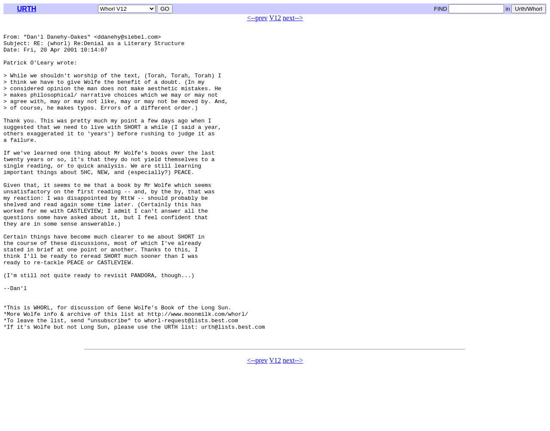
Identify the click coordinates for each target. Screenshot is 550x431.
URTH (26, 8)
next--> (293, 17)
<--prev (257, 17)
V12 (275, 17)
